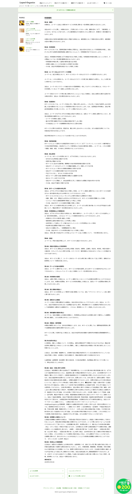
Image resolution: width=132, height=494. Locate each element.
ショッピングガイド (75, 471)
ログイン (32, 6)
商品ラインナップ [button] (45, 3)
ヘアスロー (29, 48)
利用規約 (80, 488)
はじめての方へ (34, 476)
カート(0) (108, 3)
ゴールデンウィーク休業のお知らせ (66, 10)
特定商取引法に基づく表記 (69, 488)
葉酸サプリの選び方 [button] (77, 3)
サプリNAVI (86, 488)
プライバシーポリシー (49, 488)
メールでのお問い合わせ (77, 476)
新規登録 (51, 6)
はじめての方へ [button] (92, 3)
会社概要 (58, 488)
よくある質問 (34, 471)
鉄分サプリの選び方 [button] (61, 3)
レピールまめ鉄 (33, 30)
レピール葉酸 (30, 21)
